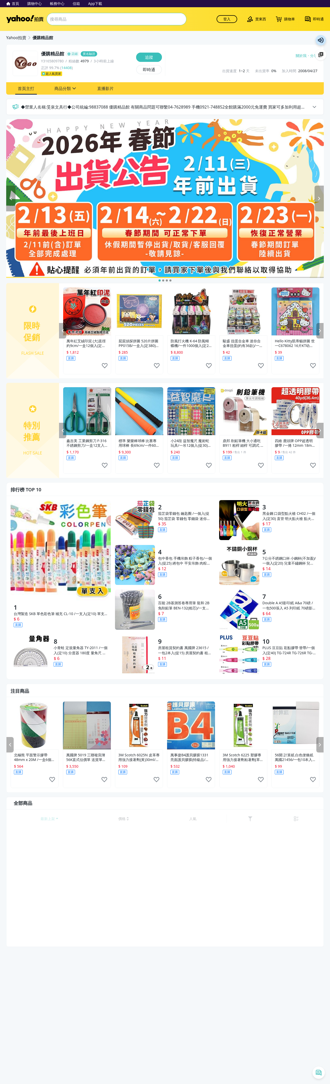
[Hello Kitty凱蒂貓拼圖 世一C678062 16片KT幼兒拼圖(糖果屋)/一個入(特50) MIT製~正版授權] (295, 311)
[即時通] (149, 69)
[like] (104, 367)
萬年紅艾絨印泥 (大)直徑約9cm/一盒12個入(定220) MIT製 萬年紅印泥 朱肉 (86, 343)
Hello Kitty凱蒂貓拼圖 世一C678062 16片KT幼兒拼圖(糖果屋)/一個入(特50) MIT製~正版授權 (295, 343)
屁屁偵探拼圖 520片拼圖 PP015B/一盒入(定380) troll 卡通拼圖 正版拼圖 (138, 343)
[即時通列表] (318, 1072)
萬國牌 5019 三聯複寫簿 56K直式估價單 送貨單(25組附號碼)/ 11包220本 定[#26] (86, 757)
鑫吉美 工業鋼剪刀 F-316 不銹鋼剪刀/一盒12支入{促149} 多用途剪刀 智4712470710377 (86, 443)
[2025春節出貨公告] (165, 198)
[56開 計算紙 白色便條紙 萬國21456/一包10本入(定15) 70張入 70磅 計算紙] (295, 725)
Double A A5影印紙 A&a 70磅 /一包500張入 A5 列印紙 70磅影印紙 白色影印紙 (289, 605)
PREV (62, 330)
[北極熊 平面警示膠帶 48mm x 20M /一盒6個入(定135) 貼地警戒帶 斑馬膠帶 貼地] (35, 725)
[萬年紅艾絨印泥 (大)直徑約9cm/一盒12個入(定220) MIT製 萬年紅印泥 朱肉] (87, 311)
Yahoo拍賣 (25, 19)
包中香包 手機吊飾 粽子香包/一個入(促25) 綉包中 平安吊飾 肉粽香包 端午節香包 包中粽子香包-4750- (185, 561)
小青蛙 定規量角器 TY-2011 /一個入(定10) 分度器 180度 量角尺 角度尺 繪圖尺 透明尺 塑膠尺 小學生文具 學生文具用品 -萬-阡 (80, 650)
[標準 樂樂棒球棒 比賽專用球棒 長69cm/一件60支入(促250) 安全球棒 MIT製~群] (139, 411)
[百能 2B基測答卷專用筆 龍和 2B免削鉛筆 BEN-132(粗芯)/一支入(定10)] (135, 610)
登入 (226, 18)
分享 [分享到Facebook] (313, 55)
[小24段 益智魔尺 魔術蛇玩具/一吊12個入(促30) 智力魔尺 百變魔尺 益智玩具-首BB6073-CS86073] (191, 411)
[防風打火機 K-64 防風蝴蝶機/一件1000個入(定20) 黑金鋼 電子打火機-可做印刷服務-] (191, 311)
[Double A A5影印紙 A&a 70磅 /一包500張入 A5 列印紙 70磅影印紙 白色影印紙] (239, 610)
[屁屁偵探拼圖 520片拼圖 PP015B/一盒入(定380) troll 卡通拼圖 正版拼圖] (139, 311)
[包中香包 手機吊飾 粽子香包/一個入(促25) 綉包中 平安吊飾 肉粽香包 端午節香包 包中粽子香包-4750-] (135, 565)
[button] (26, 88)
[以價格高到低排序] (273, 819)
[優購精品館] (87, 54)
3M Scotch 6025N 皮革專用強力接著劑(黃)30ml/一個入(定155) (139, 757)
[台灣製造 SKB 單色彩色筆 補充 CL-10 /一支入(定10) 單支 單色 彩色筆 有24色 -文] (61, 550)
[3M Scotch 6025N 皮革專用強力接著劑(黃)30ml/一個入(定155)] (139, 725)
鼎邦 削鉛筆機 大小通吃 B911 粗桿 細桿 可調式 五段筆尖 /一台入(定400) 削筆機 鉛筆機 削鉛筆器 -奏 (243, 443)
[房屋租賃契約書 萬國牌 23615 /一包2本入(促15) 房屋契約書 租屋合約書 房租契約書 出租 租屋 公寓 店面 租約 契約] (135, 654)
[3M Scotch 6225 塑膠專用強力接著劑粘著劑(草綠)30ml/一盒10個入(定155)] (243, 725)
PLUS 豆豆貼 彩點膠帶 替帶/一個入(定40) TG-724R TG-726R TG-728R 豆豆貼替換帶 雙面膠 (288, 650)
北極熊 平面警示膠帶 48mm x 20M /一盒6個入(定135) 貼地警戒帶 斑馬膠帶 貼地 (34, 757)
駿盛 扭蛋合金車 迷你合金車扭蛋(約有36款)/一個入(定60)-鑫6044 (243, 343)
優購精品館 (42, 37)
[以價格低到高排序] (249, 819)
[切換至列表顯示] (314, 819)
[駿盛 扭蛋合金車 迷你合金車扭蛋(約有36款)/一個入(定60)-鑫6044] (243, 311)
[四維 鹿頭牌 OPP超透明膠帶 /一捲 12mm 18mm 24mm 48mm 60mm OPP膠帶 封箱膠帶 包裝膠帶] (295, 411)
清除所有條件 (45, 1072)
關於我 (301, 55)
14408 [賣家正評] (66, 67)
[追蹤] (149, 57)
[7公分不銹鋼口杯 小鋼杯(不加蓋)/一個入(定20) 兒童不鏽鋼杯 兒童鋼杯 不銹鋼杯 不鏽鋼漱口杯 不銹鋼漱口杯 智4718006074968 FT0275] (239, 565)
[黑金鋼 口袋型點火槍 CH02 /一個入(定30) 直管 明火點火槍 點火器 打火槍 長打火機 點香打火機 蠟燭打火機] (239, 520)
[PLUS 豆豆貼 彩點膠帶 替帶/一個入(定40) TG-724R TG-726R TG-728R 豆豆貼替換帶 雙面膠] (239, 654)
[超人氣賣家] (87, 73)
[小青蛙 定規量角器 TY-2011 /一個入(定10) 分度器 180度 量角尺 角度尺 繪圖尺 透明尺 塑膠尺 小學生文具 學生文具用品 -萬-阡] (31, 654)
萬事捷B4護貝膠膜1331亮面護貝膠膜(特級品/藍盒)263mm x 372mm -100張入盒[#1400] (189, 757)
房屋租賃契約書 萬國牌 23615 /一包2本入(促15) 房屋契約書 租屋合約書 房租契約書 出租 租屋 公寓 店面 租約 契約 (185, 650)
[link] (304, 819)
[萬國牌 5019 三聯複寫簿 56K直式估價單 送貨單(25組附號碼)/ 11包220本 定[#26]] (87, 725)
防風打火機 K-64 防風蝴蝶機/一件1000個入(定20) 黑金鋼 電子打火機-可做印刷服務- (191, 343)
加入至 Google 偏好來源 (321, 54)
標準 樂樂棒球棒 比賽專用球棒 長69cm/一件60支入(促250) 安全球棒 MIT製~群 (139, 443)
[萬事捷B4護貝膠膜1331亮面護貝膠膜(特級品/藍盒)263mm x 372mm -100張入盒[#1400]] (191, 725)
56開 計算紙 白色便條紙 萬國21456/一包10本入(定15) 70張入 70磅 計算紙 (294, 757)
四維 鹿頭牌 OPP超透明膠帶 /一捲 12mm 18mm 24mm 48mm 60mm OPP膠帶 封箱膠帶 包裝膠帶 (295, 443)
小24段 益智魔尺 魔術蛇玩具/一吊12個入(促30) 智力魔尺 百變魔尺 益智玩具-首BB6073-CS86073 (191, 443)
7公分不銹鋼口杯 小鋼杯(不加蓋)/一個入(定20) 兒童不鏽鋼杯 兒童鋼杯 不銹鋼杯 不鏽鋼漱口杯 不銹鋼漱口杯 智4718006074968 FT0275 (289, 561)
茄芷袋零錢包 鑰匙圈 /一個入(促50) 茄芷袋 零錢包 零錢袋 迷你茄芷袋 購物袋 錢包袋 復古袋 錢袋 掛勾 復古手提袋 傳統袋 (184, 516)
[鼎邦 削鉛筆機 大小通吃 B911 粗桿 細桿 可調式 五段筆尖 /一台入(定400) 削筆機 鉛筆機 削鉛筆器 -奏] (243, 411)
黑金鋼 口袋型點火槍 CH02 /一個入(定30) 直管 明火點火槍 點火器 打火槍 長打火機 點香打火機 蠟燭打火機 (289, 516)
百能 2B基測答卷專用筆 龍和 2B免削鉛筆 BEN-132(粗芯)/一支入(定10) (183, 605)
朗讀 (321, 40)
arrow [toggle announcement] (314, 107)
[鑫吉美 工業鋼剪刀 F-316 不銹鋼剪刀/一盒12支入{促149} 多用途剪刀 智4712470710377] (87, 411)
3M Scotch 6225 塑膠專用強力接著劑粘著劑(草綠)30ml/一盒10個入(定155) (242, 757)
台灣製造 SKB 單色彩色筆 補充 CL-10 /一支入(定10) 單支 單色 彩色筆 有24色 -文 (59, 613)
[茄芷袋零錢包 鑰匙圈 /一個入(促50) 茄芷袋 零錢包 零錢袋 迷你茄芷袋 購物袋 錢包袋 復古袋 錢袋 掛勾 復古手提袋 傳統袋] (135, 520)
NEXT (320, 330)
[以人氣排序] (292, 819)
